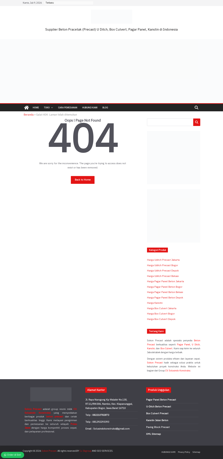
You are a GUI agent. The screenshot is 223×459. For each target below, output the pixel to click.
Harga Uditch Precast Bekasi (163, 276)
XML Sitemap (153, 434)
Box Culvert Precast (157, 413)
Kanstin (151, 348)
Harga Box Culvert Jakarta (161, 308)
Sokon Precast (155, 362)
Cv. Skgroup (85, 451)
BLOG (105, 107)
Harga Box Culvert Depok (161, 319)
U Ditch (196, 344)
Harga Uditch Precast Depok (163, 271)
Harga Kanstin (155, 303)
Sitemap (196, 452)
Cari (197, 122)
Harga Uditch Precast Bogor (162, 265)
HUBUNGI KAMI (89, 107)
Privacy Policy (184, 452)
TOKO (47, 107)
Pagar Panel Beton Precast (161, 400)
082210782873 (100, 415)
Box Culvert (166, 348)
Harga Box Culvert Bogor (161, 314)
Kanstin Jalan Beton (157, 420)
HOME (36, 107)
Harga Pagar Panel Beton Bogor (164, 287)
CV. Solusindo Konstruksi (177, 370)
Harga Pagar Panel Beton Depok (165, 298)
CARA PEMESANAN (67, 107)
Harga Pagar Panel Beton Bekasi (165, 292)
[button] (51, 107)
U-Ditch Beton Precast (158, 406)
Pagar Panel (183, 344)
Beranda (29, 115)
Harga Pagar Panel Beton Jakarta (165, 281)
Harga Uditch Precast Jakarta (163, 260)
